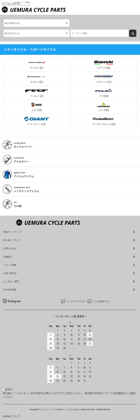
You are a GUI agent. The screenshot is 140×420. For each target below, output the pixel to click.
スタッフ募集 (10, 265)
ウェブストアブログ (76, 301)
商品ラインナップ (12, 232)
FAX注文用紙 (9, 289)
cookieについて (11, 416)
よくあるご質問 (11, 281)
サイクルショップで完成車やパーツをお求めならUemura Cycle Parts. (67, 409)
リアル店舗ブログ (101, 301)
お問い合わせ (10, 248)
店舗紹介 (7, 257)
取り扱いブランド (12, 240)
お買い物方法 (10, 273)
